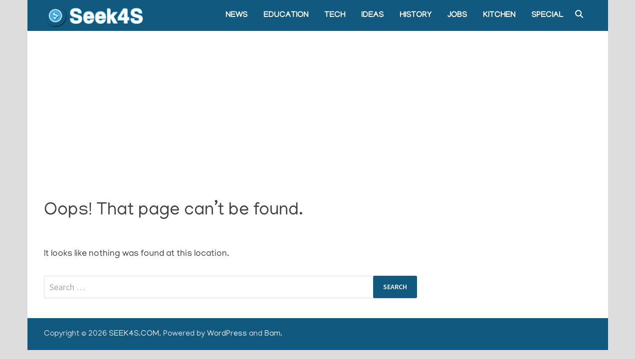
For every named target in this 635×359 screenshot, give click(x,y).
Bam (272, 334)
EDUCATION (285, 15)
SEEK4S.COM (134, 334)
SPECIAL (547, 15)
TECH (334, 15)
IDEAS (372, 15)
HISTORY (415, 15)
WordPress (227, 334)
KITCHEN (499, 15)
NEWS (236, 15)
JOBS (457, 15)
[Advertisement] (317, 106)
